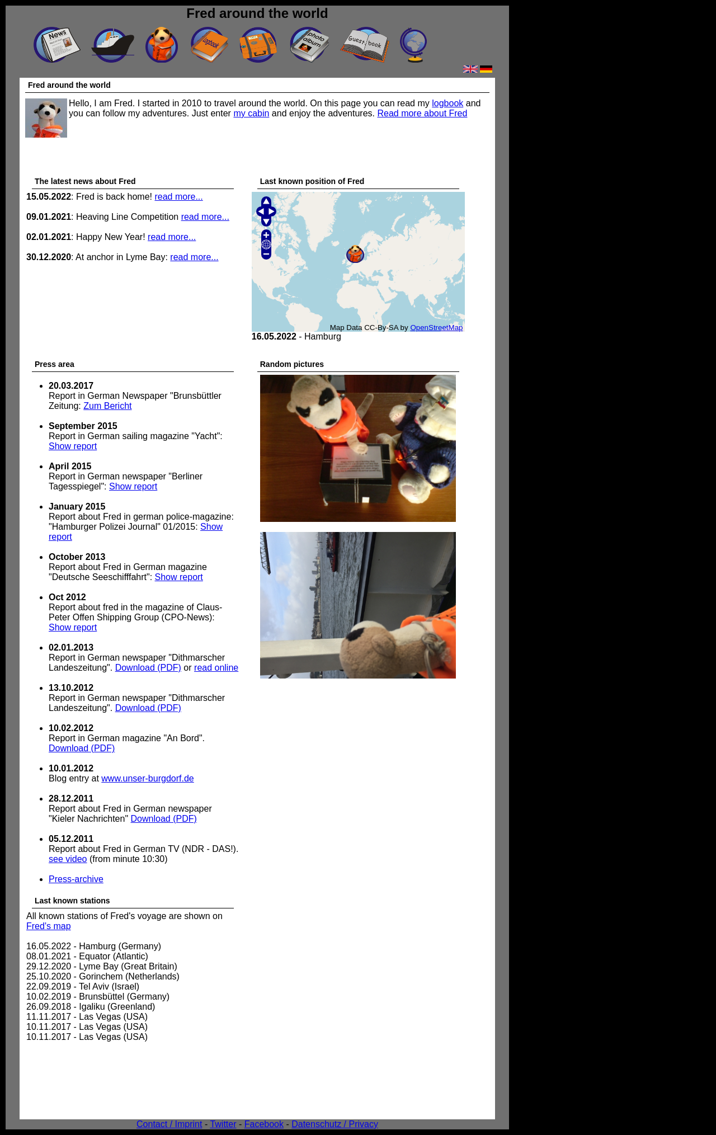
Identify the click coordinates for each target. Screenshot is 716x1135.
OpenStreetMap (436, 327)
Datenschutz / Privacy (334, 1124)
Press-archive (76, 879)
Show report (73, 446)
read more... (178, 196)
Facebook (264, 1124)
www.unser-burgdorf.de (147, 778)
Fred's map (48, 926)
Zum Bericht (107, 406)
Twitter (223, 1124)
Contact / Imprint (169, 1124)
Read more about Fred (422, 113)
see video (68, 859)
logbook (447, 103)
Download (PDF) (148, 667)
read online (216, 667)
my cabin (251, 113)
